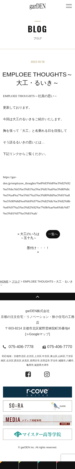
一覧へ (53, 234)
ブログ (16, 281)
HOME (4, 281)
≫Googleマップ (37, 334)
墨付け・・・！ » (38, 250)
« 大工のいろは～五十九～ (28, 236)
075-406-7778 (21, 346)
